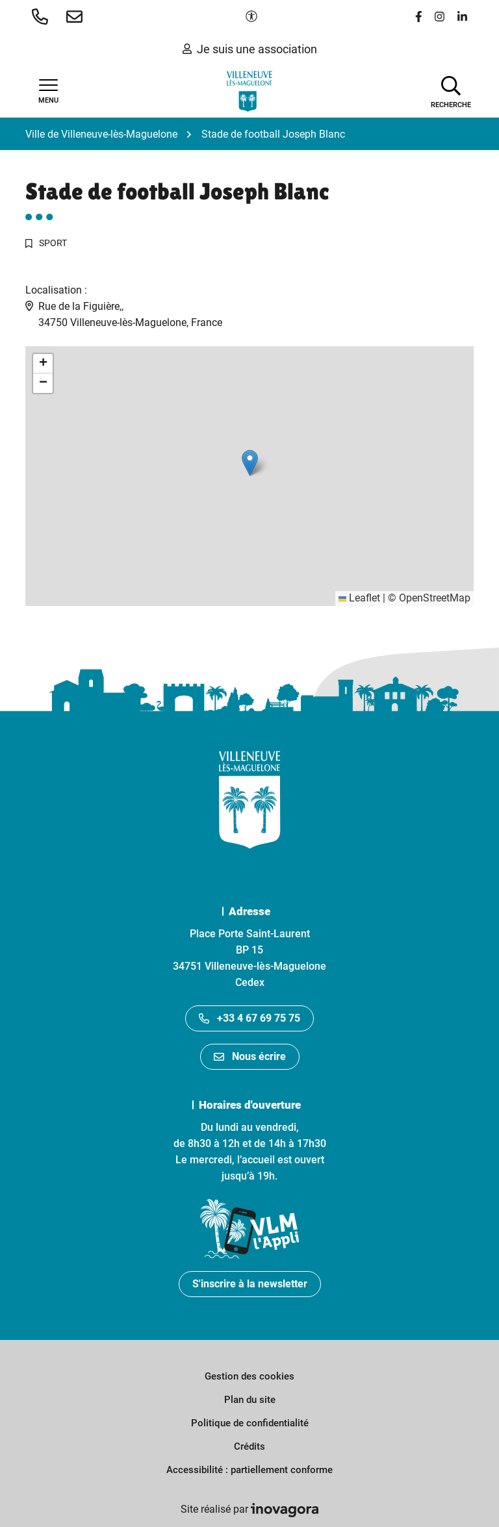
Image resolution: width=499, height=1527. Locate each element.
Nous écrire (250, 1056)
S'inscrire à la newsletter (249, 1284)
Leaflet (359, 598)
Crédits (249, 1446)
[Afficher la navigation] (48, 91)
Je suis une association (250, 49)
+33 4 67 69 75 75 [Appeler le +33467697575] (249, 1018)
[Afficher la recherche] (451, 91)
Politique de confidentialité (250, 1423)
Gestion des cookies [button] (249, 1376)
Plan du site (249, 1400)
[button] (42, 16)
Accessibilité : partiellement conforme (249, 1470)
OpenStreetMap (434, 598)
